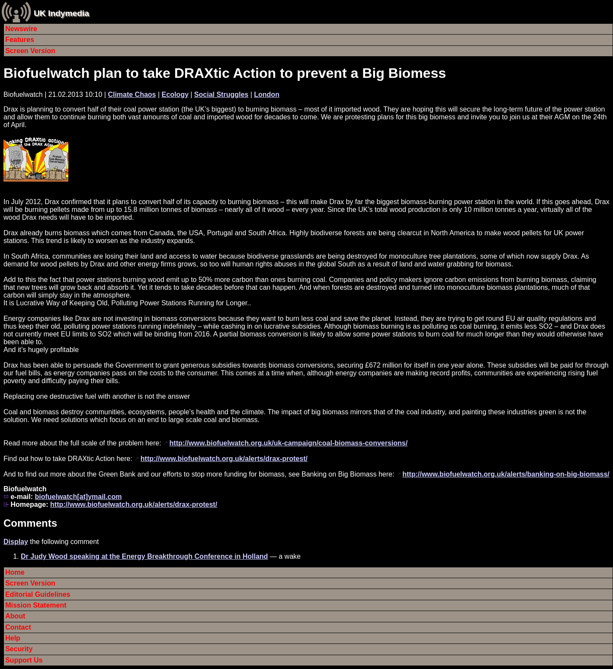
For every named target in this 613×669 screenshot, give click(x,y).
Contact (18, 627)
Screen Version (30, 50)
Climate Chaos (132, 94)
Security (18, 649)
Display (15, 541)
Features (19, 39)
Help (12, 638)
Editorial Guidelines (37, 594)
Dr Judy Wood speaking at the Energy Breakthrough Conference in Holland (144, 556)
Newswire (21, 28)
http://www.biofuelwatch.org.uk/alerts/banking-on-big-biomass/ (506, 474)
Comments (30, 523)
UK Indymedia (61, 13)
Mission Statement (35, 605)
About (15, 616)
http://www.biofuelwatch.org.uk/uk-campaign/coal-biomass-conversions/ (289, 443)
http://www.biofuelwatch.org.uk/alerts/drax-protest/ (224, 458)
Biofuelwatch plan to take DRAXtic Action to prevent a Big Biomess (224, 73)
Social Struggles (221, 94)
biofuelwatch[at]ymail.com (78, 496)
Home (14, 572)
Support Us (23, 660)
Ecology (175, 94)
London (266, 94)
